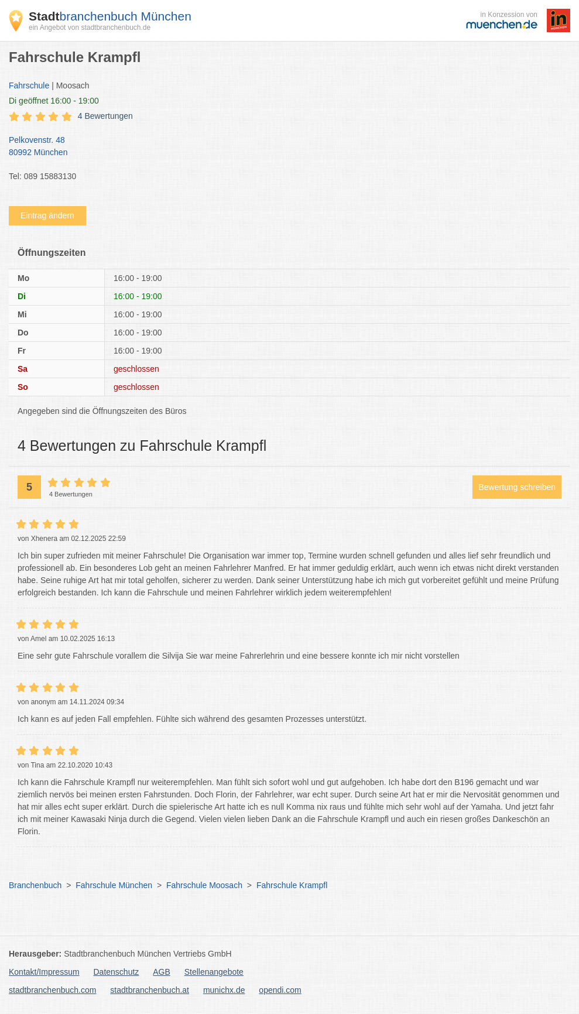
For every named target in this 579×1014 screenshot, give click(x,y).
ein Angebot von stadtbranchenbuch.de (89, 27)
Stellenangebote (214, 972)
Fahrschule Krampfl (291, 885)
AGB (161, 972)
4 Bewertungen (105, 116)
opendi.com (280, 990)
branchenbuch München (110, 16)
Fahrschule (29, 85)
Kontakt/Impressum (44, 972)
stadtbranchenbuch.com (52, 990)
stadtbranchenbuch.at (149, 990)
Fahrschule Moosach (204, 885)
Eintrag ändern (47, 215)
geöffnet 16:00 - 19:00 (54, 100)
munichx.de (224, 990)
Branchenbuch (35, 885)
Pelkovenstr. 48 (284, 147)
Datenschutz (116, 972)
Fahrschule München (114, 885)
